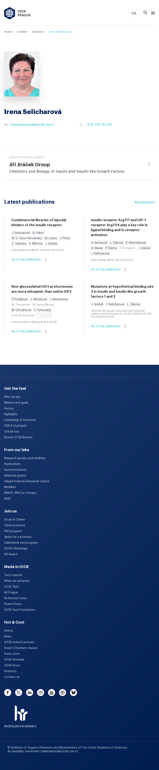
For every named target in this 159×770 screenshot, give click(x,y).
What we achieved (16, 581)
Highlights (11, 414)
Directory (38, 31)
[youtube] (51, 692)
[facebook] (7, 692)
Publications (12, 464)
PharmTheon (13, 604)
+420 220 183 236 (96, 125)
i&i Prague (11, 592)
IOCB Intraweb (14, 659)
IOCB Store (12, 665)
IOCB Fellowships (16, 548)
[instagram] (40, 692)
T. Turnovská (42, 310)
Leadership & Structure (20, 420)
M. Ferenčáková (43, 304)
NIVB (7, 498)
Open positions (14, 525)
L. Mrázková (39, 299)
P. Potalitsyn (20, 299)
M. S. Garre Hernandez (27, 238)
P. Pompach (127, 248)
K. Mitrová (35, 243)
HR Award (10, 554)
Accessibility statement (23, 751)
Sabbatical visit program (21, 542)
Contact (22, 31)
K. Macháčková (136, 242)
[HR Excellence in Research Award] (20, 714)
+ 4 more (44, 315)
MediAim (10, 487)
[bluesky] (73, 692)
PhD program (13, 531)
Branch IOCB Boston (18, 437)
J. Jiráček (51, 243)
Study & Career (14, 519)
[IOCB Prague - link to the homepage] (17, 13)
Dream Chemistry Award (20, 648)
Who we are (12, 397)
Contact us (11, 677)
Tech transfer (13, 575)
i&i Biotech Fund (15, 598)
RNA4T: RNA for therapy (20, 493)
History (9, 408)
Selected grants (15, 475)
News (7, 636)
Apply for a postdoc (18, 537)
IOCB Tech (11, 586)
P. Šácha (111, 248)
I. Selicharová (21, 233)
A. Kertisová (99, 242)
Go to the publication (29, 260)
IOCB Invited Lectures (19, 642)
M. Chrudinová (21, 310)
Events (8, 630)
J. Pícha (65, 238)
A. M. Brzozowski (23, 315)
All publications (144, 202)
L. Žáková (116, 242)
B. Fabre (38, 233)
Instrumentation (15, 469)
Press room (12, 653)
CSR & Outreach (15, 425)
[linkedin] (29, 692)
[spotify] (62, 692)
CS (134, 13)
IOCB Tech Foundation (19, 609)
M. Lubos (51, 238)
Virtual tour (11, 431)
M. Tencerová (21, 304)
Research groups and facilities (24, 458)
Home (8, 31)
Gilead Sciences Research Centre (26, 481)
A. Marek (97, 248)
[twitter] (18, 692)
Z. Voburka (19, 243)
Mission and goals (16, 402)
